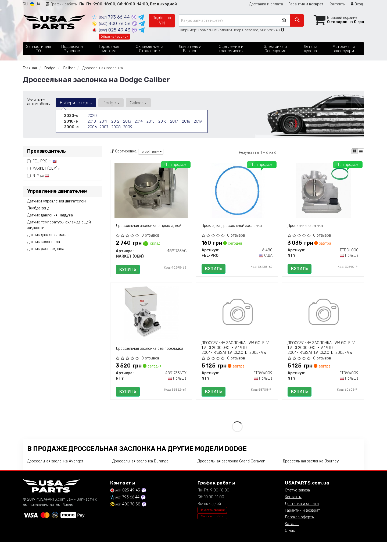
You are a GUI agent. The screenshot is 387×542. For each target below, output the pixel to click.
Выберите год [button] (76, 102)
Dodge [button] (111, 102)
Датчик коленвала (43, 242)
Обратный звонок (114, 36)
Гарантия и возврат (305, 4)
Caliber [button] (138, 102)
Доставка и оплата (266, 4)
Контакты (337, 4)
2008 (116, 127)
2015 (150, 121)
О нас (290, 530)
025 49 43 (112, 30)
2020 (92, 115)
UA (35, 4)
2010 (92, 121)
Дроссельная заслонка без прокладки (149, 348)
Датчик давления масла (48, 235)
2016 (162, 121)
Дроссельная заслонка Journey (311, 461)
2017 (174, 121)
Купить (127, 269)
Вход (357, 4)
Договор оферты (299, 517)
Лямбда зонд (38, 208)
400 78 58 (112, 23)
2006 (92, 127)
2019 (198, 121)
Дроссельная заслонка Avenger (55, 461)
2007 (103, 127)
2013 (127, 121)
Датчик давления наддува (50, 215)
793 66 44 (111, 17)
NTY (38, 175)
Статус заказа (297, 490)
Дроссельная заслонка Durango (140, 461)
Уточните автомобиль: (39, 102)
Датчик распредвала (45, 249)
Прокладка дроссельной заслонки (232, 225)
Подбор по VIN (162, 21)
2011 (103, 121)
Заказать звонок (212, 510)
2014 (139, 121)
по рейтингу (151, 152)
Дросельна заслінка (305, 225)
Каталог (292, 524)
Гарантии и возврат (302, 510)
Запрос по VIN (212, 516)
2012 (115, 121)
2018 (186, 121)
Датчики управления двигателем (56, 201)
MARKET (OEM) (47, 168)
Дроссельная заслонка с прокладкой (148, 225)
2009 (127, 127)
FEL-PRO (42, 161)
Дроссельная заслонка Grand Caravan (231, 461)
